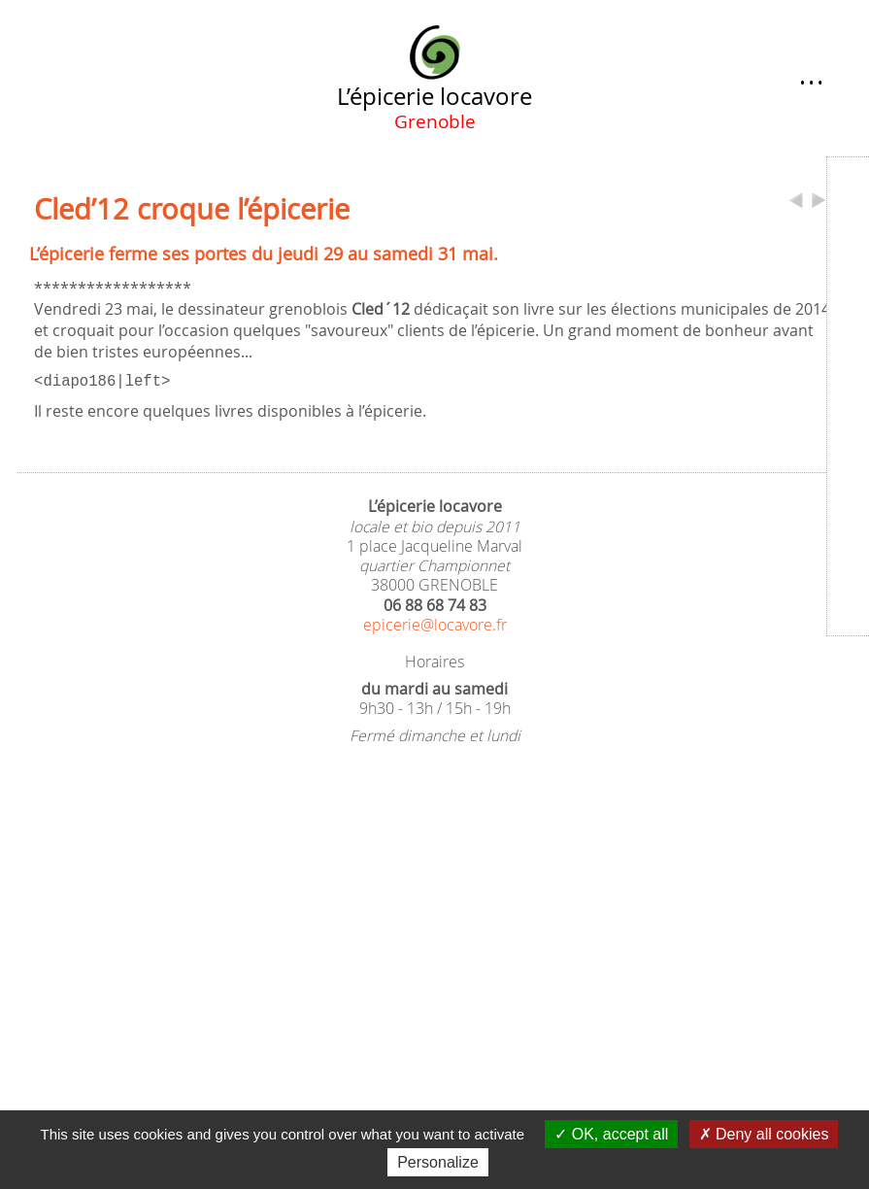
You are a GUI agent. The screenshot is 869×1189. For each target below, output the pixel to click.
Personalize (438, 1162)
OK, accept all (611, 1134)
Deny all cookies (764, 1134)
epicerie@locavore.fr (435, 623)
